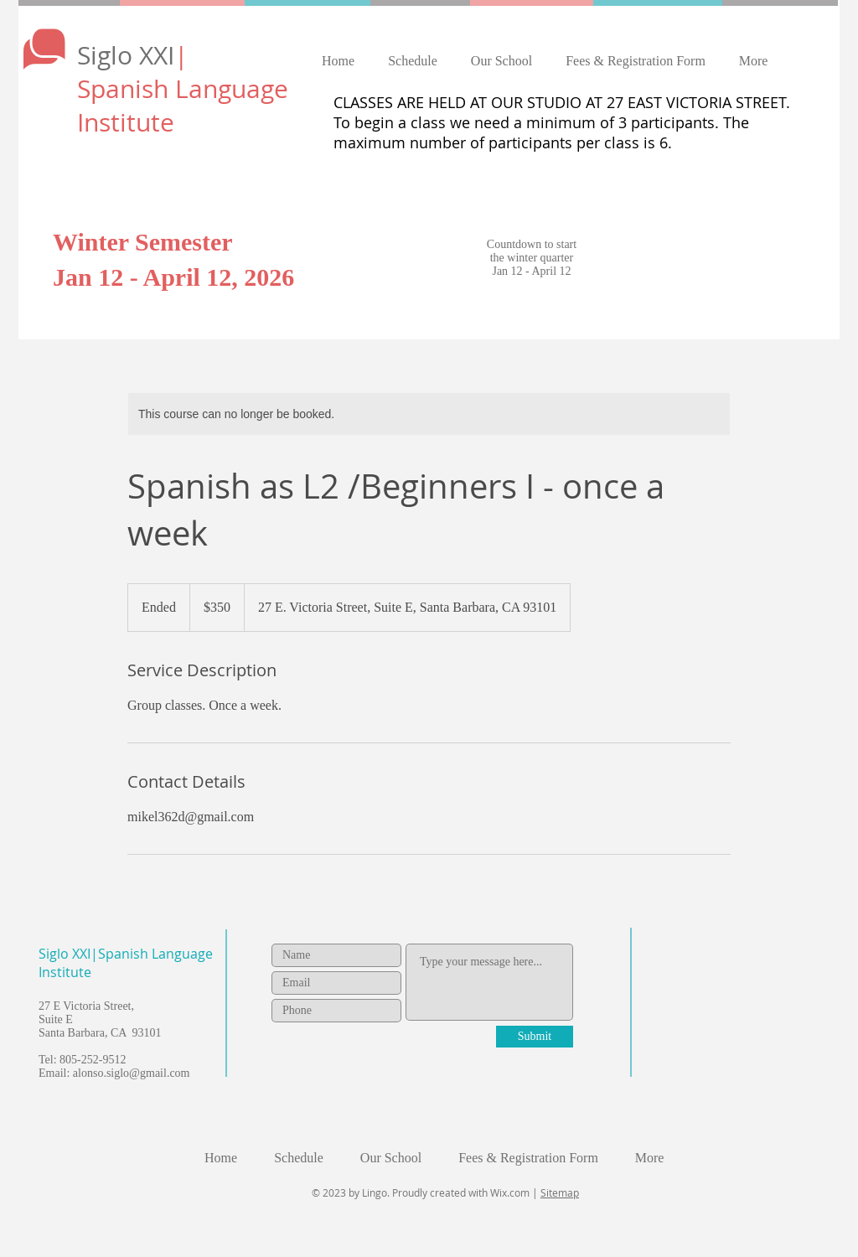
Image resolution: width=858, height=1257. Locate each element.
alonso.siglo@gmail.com (131, 1073)
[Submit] (534, 1037)
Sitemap (559, 1192)
